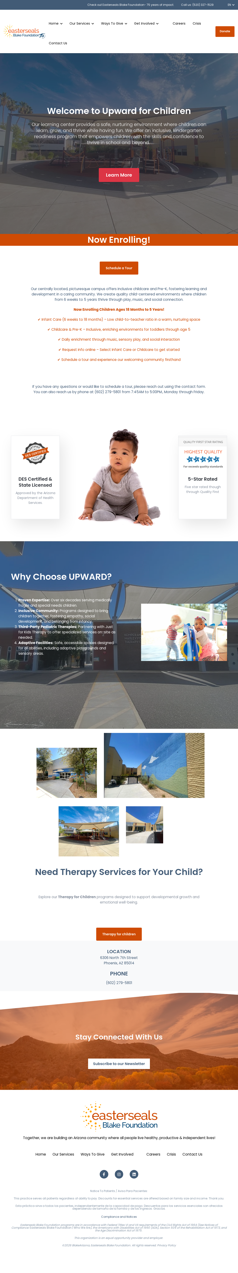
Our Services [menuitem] (63, 1154)
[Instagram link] (119, 1174)
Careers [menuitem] (153, 1154)
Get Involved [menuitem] (122, 1154)
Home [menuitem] (41, 1154)
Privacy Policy (166, 1245)
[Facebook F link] (104, 1174)
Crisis (197, 23)
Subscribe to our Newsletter (119, 1063)
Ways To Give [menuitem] (93, 1154)
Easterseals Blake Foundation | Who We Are (60, 1228)
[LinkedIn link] (134, 1174)
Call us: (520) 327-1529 (197, 5)
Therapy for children (119, 934)
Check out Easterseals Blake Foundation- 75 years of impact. (130, 5)
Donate (225, 31)
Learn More (119, 175)
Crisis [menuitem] (171, 1154)
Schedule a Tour (119, 268)
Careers (179, 23)
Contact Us (58, 43)
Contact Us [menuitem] (192, 1154)
